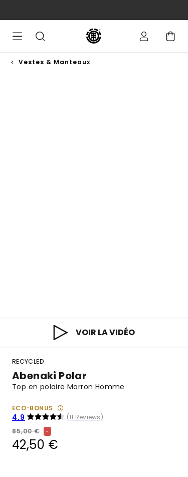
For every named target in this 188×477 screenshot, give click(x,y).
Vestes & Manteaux (54, 62)
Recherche (40, 36)
